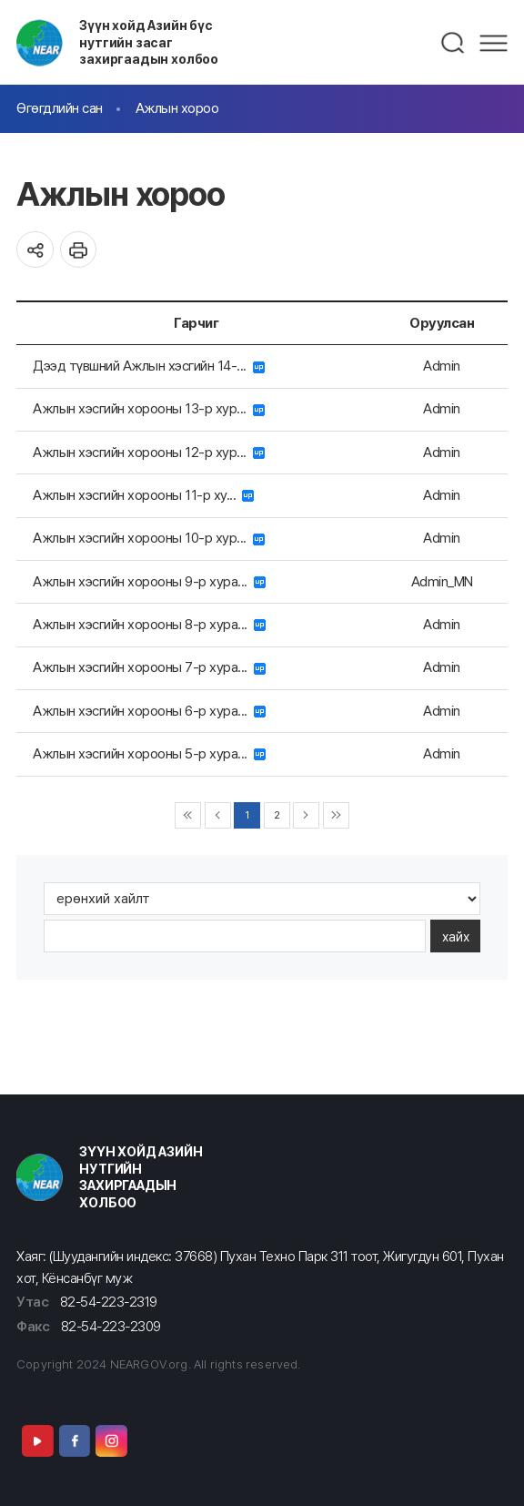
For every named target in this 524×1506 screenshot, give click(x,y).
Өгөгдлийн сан (59, 108)
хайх (455, 936)
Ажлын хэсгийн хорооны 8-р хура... (149, 624)
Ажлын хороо (177, 108)
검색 (453, 43)
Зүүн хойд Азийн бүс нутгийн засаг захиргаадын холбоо (148, 41)
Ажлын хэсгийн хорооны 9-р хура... (149, 581)
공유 (35, 250)
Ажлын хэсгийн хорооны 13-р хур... (149, 408)
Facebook (74, 1440)
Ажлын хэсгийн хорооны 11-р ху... (143, 495)
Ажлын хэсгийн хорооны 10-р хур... (149, 537)
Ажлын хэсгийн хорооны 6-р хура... (149, 710)
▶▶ (336, 815)
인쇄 (78, 250)
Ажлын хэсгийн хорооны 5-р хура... (149, 753)
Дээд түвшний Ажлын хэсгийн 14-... (149, 365)
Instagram (111, 1440)
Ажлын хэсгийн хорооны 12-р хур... (149, 452)
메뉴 (493, 43)
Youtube (37, 1440)
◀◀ (188, 815)
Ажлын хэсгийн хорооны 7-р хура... (149, 667)
